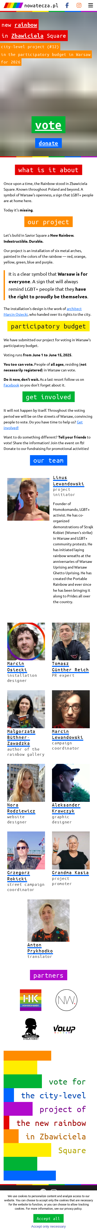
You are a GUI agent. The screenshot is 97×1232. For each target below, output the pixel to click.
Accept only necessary (48, 1226)
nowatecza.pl (31, 5)
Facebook (11, 385)
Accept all (48, 1218)
